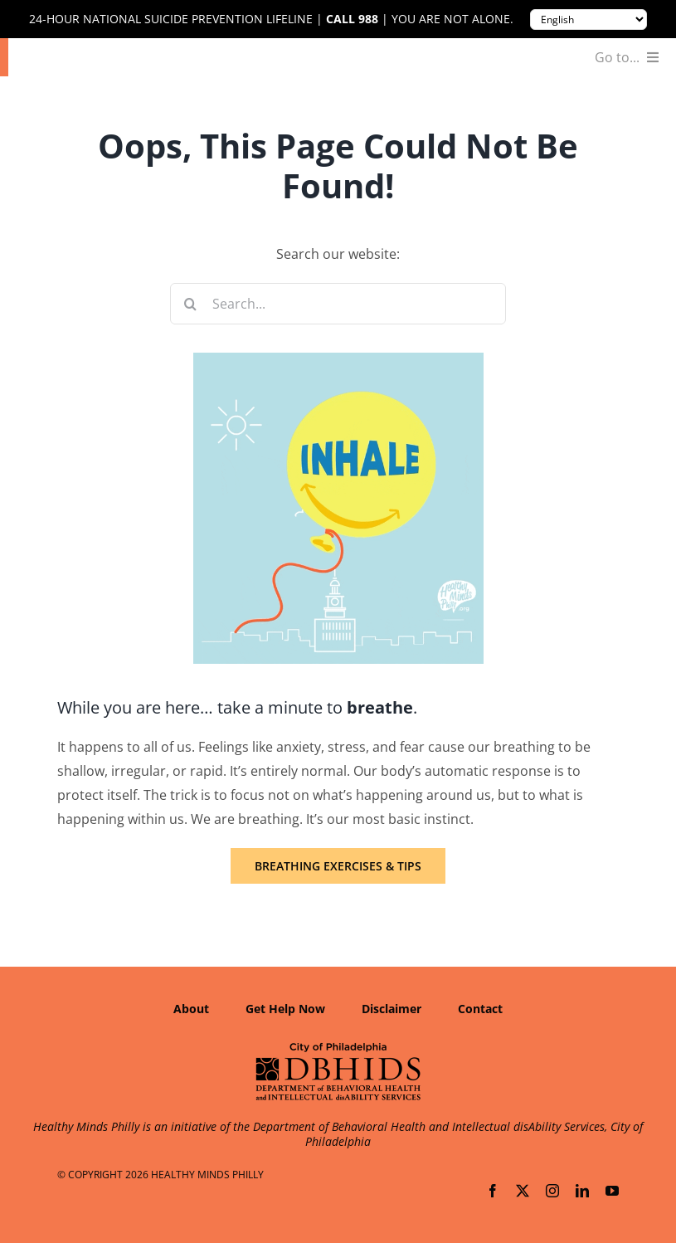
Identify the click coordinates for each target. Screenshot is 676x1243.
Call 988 (352, 19)
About (191, 1008)
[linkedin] (582, 1190)
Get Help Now (285, 1008)
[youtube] (612, 1190)
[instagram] (552, 1190)
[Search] (191, 303)
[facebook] (492, 1190)
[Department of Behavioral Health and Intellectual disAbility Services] (338, 1048)
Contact (480, 1008)
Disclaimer (391, 1008)
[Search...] (338, 303)
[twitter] (522, 1190)
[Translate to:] (588, 19)
